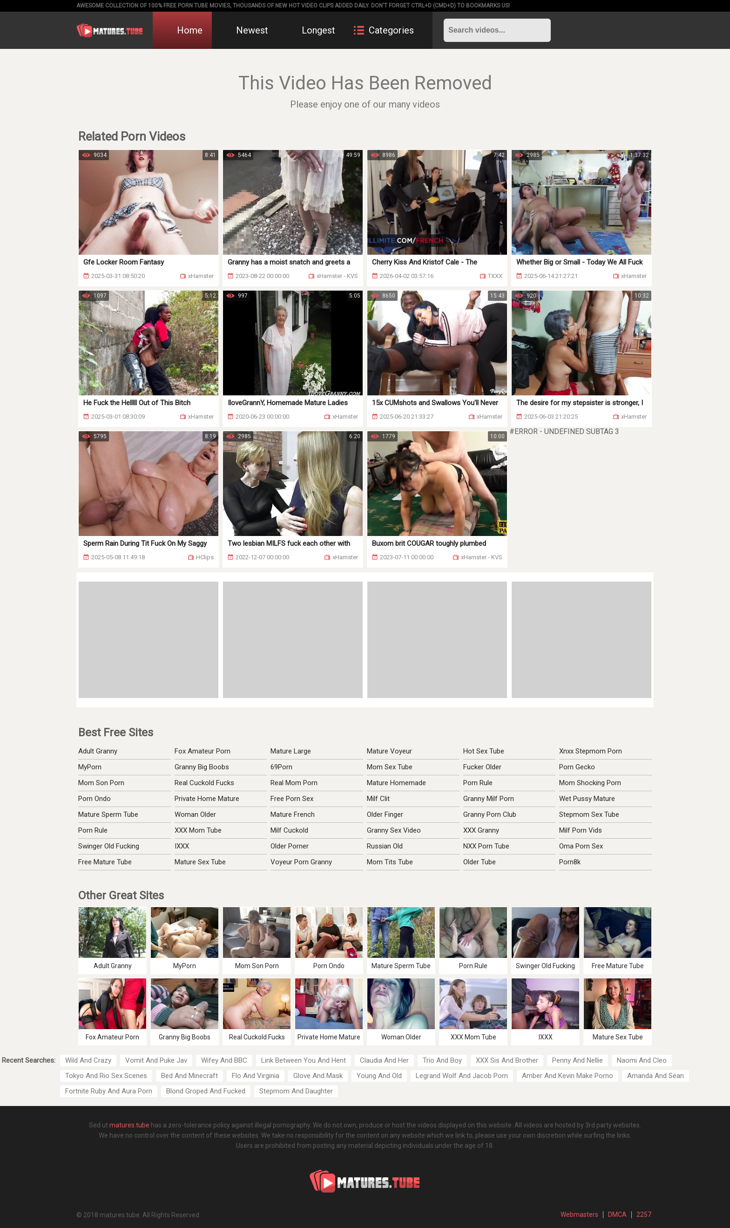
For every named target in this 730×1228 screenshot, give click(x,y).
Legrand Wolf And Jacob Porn (462, 1076)
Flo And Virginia (255, 1076)
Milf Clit (378, 798)
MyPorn (89, 767)
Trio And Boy (442, 1060)
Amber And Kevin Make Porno (567, 1076)
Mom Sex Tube (389, 767)
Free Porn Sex (291, 798)
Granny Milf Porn (488, 798)
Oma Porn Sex (581, 846)
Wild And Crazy (88, 1060)
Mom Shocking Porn (590, 783)
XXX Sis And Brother (507, 1060)
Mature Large (290, 751)
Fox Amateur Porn (202, 751)
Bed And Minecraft (189, 1076)
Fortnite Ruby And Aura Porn (108, 1091)
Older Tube (479, 862)
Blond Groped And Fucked (205, 1091)
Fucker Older (482, 767)
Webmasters (579, 1214)
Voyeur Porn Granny (301, 862)
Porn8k (570, 862)
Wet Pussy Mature (587, 798)
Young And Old (379, 1076)
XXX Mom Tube (198, 830)
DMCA (617, 1214)
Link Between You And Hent (303, 1060)
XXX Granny (481, 830)
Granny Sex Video (394, 830)
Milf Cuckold (289, 830)
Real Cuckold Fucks (204, 783)
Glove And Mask (318, 1076)
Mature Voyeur (389, 751)
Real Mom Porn (294, 783)
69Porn (281, 767)
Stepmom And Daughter (296, 1091)
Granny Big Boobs (202, 767)
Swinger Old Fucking (108, 846)
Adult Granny (97, 751)
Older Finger (385, 814)
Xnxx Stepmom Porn (590, 751)
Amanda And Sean (655, 1076)
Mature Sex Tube (200, 862)
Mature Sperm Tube (108, 814)
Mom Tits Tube (390, 862)
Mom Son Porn (101, 783)
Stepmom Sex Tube (589, 814)
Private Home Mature (207, 798)
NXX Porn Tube (486, 846)
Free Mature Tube (105, 862)
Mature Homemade (396, 783)
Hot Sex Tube (483, 751)
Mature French (292, 814)
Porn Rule (93, 830)
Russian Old (385, 846)
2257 (643, 1214)
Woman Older (195, 814)
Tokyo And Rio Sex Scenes (106, 1076)
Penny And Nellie (577, 1060)
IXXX (182, 846)
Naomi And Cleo (642, 1060)
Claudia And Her (384, 1060)
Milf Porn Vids (580, 830)
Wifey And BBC (224, 1060)
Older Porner (289, 846)
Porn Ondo (94, 798)
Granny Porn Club (489, 814)
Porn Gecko (577, 767)
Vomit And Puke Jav (156, 1060)
